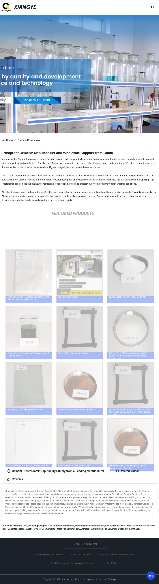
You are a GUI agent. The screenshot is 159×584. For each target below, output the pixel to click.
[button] (143, 7)
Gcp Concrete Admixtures (61, 525)
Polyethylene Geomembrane (89, 525)
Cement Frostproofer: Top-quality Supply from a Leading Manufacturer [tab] (55, 471)
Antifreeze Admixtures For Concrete (98, 529)
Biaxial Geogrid (83, 554)
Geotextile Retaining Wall (14, 525)
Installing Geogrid (37, 525)
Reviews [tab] (15, 479)
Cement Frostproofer (29, 140)
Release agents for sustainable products (75, 563)
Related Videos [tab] (127, 471)
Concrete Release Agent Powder (24, 529)
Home (9, 140)
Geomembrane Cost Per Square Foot (60, 529)
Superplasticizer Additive (51, 554)
